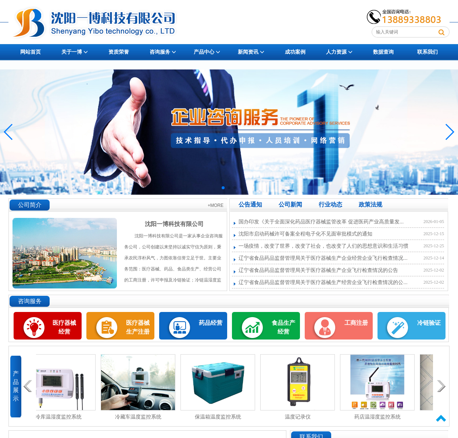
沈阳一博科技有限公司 (174, 224)
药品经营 (210, 323)
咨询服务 (163, 52)
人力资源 (339, 52)
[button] (223, 187)
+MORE (215, 205)
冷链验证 (429, 323)
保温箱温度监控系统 (221, 417)
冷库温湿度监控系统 (61, 417)
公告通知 (250, 204)
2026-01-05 (433, 221)
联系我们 (427, 52)
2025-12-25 (433, 245)
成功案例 (295, 52)
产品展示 (16, 384)
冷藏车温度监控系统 (141, 417)
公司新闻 (290, 204)
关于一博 (74, 52)
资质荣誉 (118, 52)
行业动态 (330, 204)
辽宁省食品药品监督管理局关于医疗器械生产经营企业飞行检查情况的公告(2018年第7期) (339, 282)
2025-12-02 (433, 270)
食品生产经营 (283, 327)
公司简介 (30, 205)
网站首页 (30, 52)
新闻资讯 (251, 52)
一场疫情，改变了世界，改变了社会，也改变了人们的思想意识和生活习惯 (323, 246)
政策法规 (370, 204)
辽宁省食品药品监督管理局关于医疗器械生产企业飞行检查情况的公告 (318, 270)
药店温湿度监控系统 (380, 417)
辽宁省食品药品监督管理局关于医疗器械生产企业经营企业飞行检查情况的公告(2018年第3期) (344, 258)
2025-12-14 (433, 258)
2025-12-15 (433, 233)
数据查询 (383, 52)
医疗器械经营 (64, 323)
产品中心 (207, 52)
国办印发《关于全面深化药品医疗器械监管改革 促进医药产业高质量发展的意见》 (332, 222)
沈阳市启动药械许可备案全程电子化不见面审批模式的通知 (305, 234)
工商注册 (356, 323)
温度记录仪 (301, 417)
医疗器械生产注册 (138, 327)
